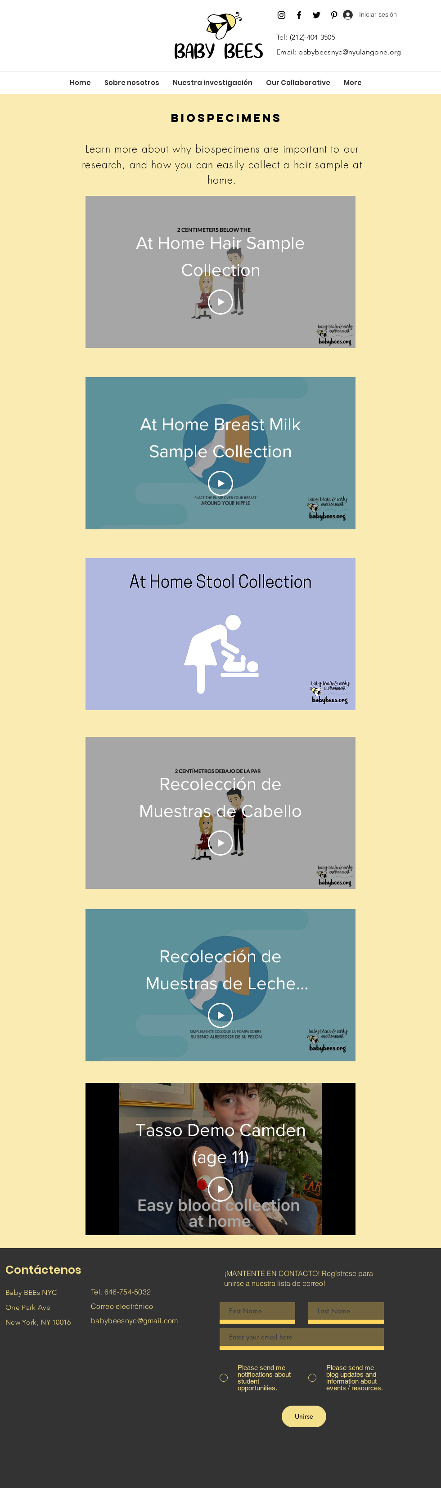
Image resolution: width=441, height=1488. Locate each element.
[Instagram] (281, 15)
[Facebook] (299, 15)
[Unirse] (304, 1416)
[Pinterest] (334, 15)
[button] (132, 83)
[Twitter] (316, 15)
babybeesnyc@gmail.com (134, 1320)
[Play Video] (220, 302)
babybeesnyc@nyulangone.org (349, 52)
